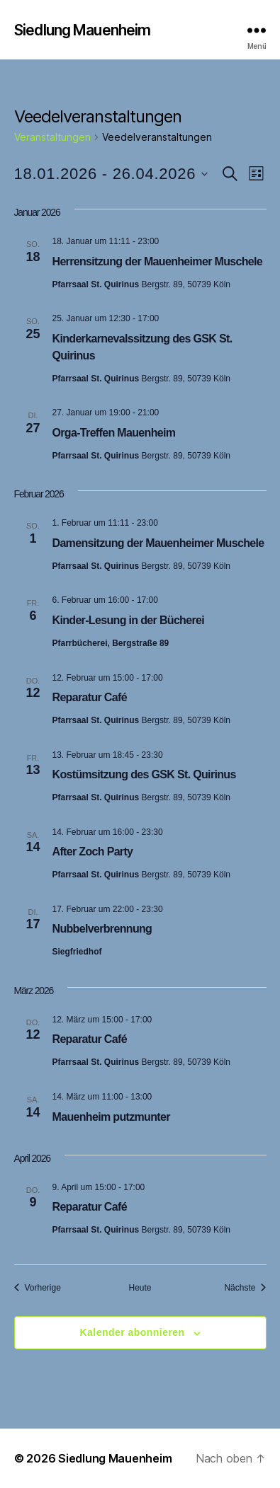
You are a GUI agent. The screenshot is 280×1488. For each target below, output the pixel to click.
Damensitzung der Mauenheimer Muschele (158, 543)
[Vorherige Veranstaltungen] (37, 1288)
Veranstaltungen (52, 137)
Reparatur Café (89, 697)
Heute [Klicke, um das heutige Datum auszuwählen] (139, 1288)
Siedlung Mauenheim (82, 30)
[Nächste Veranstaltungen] (245, 1288)
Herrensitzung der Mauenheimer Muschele (157, 261)
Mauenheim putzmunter (111, 1117)
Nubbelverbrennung (102, 929)
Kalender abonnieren (131, 1332)
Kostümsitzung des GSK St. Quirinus (144, 774)
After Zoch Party (92, 852)
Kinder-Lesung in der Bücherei (128, 620)
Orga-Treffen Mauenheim (114, 433)
